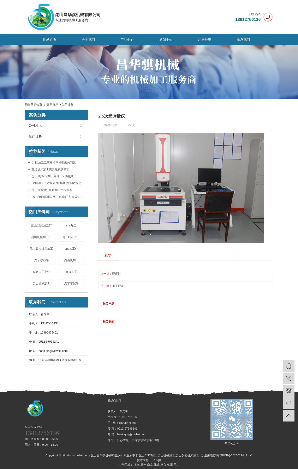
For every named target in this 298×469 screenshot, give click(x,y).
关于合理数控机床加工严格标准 (51, 190)
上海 (137, 464)
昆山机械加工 (41, 283)
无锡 (157, 464)
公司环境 (35, 125)
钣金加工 (71, 271)
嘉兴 (163, 464)
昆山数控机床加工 (41, 248)
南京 (150, 464)
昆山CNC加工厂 (41, 225)
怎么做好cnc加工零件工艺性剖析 (52, 176)
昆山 (176, 464)
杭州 (170, 464)
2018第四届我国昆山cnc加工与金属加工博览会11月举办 (58, 196)
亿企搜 (156, 460)
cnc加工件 (71, 248)
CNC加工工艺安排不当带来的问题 (53, 162)
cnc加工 (71, 225)
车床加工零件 (41, 271)
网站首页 (49, 39)
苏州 (144, 464)
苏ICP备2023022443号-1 (236, 455)
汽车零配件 (71, 283)
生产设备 (67, 104)
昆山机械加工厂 (41, 237)
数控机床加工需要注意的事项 (50, 169)
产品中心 (127, 39)
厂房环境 (204, 39)
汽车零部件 (41, 260)
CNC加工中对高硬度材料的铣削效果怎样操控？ (58, 183)
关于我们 (88, 39)
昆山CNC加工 (71, 237)
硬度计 (116, 273)
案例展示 (52, 104)
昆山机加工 (71, 260)
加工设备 (118, 285)
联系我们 (243, 39)
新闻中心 (166, 39)
